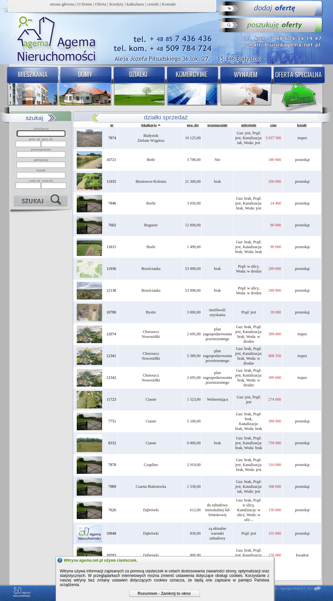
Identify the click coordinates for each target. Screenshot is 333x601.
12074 (111, 334)
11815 (111, 247)
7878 (112, 464)
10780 (111, 312)
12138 (111, 290)
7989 (112, 486)
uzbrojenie (248, 125)
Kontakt (169, 4)
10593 (111, 555)
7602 (112, 225)
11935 (111, 181)
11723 (111, 399)
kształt (302, 125)
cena (273, 125)
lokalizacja (149, 125)
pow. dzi (193, 125)
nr (111, 125)
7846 (112, 203)
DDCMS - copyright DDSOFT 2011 (289, 588)
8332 (112, 443)
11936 (111, 268)
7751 (112, 421)
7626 (112, 510)
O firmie (84, 4)
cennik (153, 4)
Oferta (100, 4)
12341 (111, 356)
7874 (112, 138)
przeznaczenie (217, 125)
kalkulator (135, 4)
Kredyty (116, 4)
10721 (111, 159)
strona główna (62, 4)
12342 (111, 377)
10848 (111, 533)
